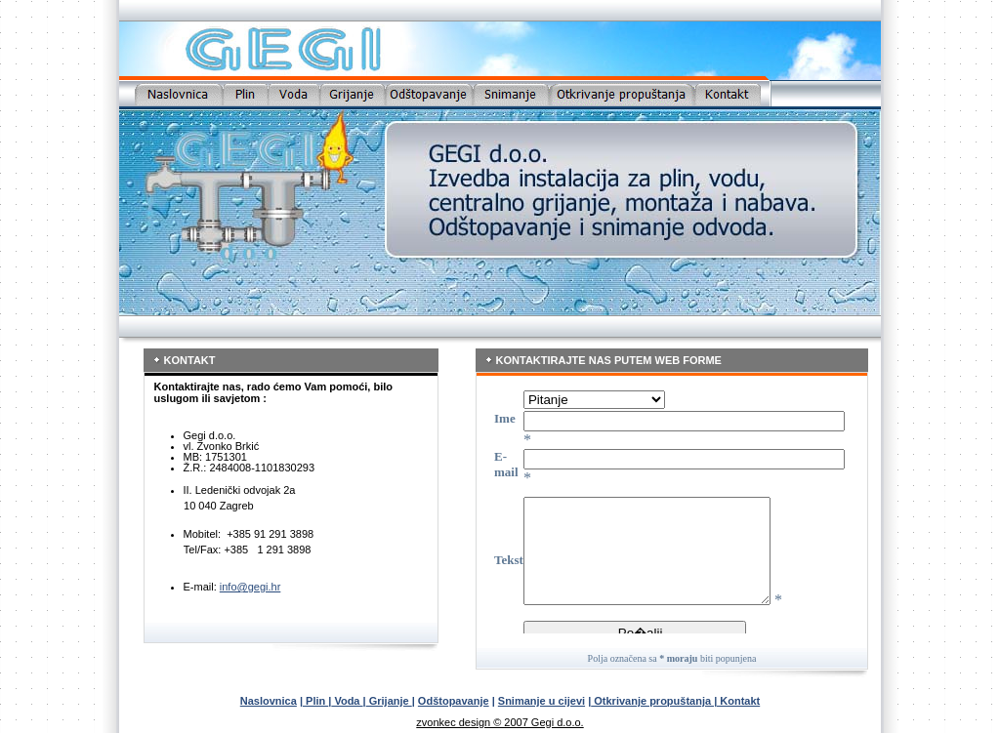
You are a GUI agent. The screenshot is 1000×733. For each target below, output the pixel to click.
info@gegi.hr (250, 586)
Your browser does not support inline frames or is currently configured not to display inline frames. (666, 507)
